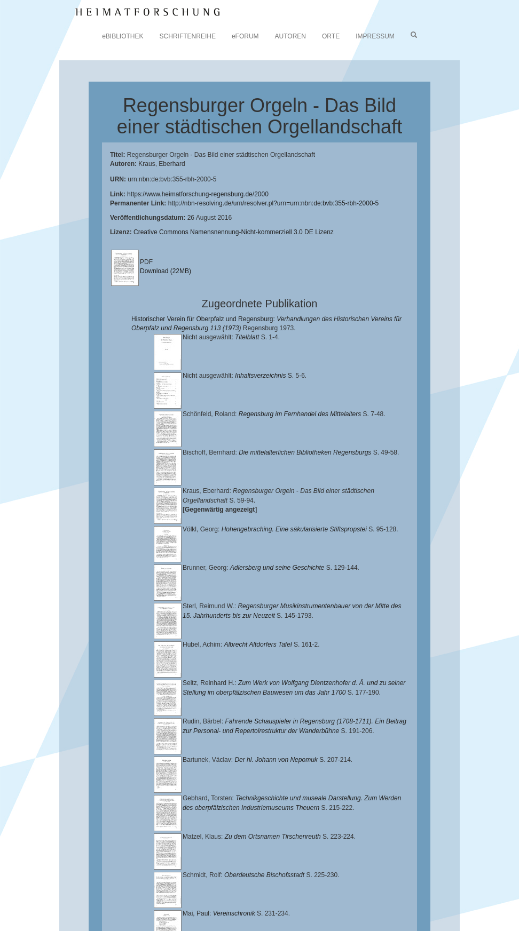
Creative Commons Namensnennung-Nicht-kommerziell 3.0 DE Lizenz (233, 232)
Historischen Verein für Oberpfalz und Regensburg (261, 891)
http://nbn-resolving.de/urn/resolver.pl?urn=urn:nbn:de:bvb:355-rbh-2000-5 (273, 203)
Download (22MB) (165, 271)
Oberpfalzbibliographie (114, 907)
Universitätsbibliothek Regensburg (306, 882)
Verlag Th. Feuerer (279, 899)
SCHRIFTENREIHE (188, 36)
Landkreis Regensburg (382, 891)
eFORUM (245, 36)
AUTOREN (290, 36)
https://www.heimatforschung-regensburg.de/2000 (198, 194)
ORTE (331, 36)
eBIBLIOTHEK (122, 36)
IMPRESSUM (375, 36)
